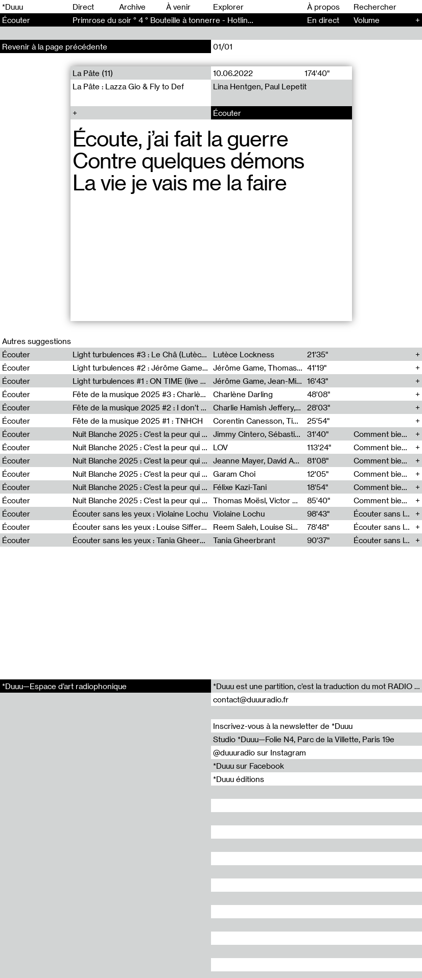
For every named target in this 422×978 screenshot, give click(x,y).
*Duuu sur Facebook (248, 765)
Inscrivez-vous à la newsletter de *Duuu (283, 725)
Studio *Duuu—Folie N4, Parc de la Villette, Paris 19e (303, 739)
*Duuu (12, 6)
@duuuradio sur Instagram (259, 752)
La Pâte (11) (93, 73)
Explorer (228, 6)
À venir (178, 6)
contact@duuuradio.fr (251, 699)
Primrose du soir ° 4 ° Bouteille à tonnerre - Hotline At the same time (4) (199, 20)
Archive (132, 6)
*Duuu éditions (238, 779)
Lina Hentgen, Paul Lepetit (260, 86)
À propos (323, 6)
